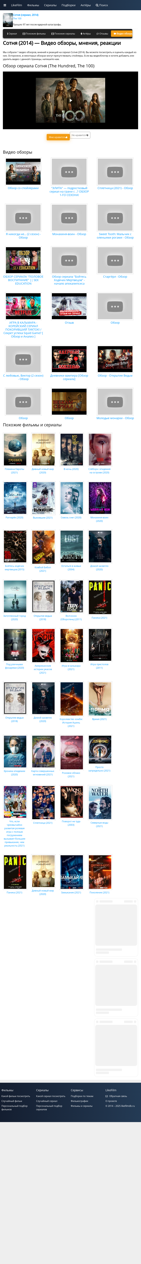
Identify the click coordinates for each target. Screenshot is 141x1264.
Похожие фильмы (34, 33)
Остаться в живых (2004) (72, 566)
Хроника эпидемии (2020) (15, 771)
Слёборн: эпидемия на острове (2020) (100, 469)
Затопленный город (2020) (15, 616)
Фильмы (33, 5)
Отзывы (102, 33)
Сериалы (50, 5)
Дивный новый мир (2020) (43, 469)
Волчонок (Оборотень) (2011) (72, 616)
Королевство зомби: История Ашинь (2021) (72, 721)
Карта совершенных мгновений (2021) (43, 771)
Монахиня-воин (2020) (100, 517)
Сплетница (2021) (43, 821)
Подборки (69, 5)
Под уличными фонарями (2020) (15, 664)
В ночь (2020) (72, 467)
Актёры (86, 5)
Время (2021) (100, 717)
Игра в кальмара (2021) (72, 666)
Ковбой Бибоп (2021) (43, 567)
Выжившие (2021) (43, 516)
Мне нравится (58, 137)
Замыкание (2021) (72, 890)
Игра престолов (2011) (100, 664)
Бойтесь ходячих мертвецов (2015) (15, 566)
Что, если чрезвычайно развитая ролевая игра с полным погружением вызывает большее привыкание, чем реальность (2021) (15, 831)
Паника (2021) (100, 616)
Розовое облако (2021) (72, 773)
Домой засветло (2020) (100, 566)
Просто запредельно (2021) (100, 767)
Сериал (12, 33)
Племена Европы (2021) (15, 469)
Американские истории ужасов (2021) (43, 667)
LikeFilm (16, 5)
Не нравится (80, 135)
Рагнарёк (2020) (15, 515)
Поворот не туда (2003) (72, 821)
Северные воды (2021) (100, 823)
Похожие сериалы (63, 33)
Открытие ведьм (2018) (43, 616)
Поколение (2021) (100, 890)
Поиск (102, 5)
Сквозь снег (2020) (72, 515)
